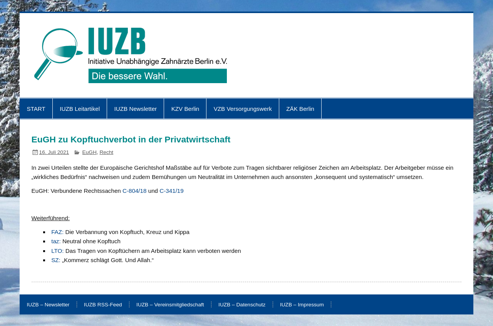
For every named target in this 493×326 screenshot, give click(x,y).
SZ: (55, 260)
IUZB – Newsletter (48, 305)
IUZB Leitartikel (80, 108)
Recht (106, 152)
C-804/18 (134, 190)
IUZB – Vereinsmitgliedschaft (170, 305)
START (36, 108)
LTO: (57, 250)
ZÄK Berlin (300, 108)
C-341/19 (171, 190)
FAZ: (57, 232)
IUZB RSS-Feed (103, 305)
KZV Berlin (185, 108)
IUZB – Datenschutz (241, 305)
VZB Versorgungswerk (243, 108)
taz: (55, 241)
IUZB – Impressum (302, 305)
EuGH (89, 152)
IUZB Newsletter (135, 108)
